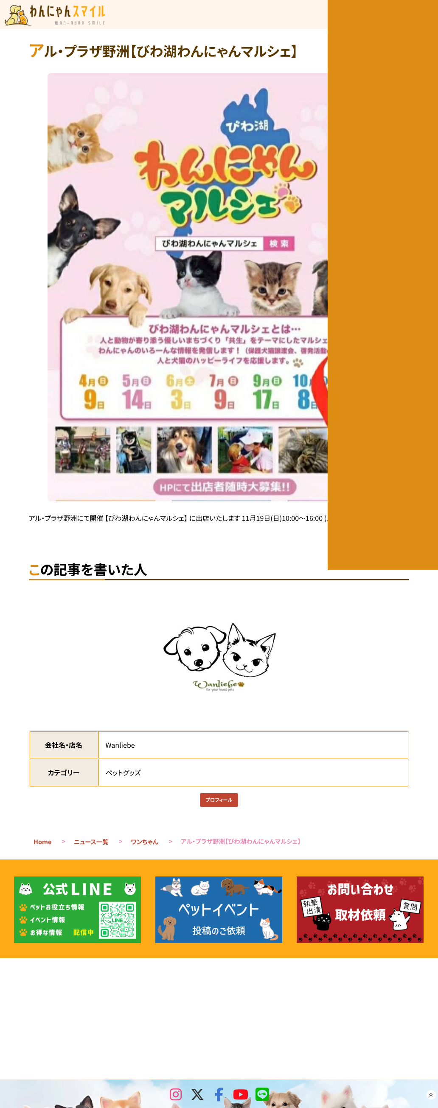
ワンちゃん (144, 846)
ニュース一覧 (91, 846)
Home (42, 846)
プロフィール (219, 802)
